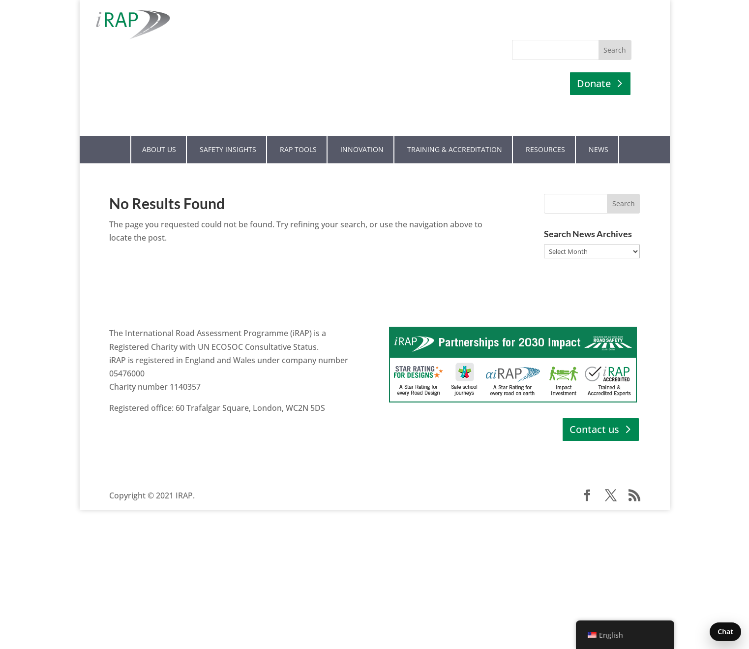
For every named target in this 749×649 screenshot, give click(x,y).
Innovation (362, 149)
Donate (594, 83)
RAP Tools (298, 149)
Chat (725, 631)
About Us (159, 149)
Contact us (594, 429)
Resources (545, 149)
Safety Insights (228, 149)
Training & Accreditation (454, 149)
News (598, 149)
